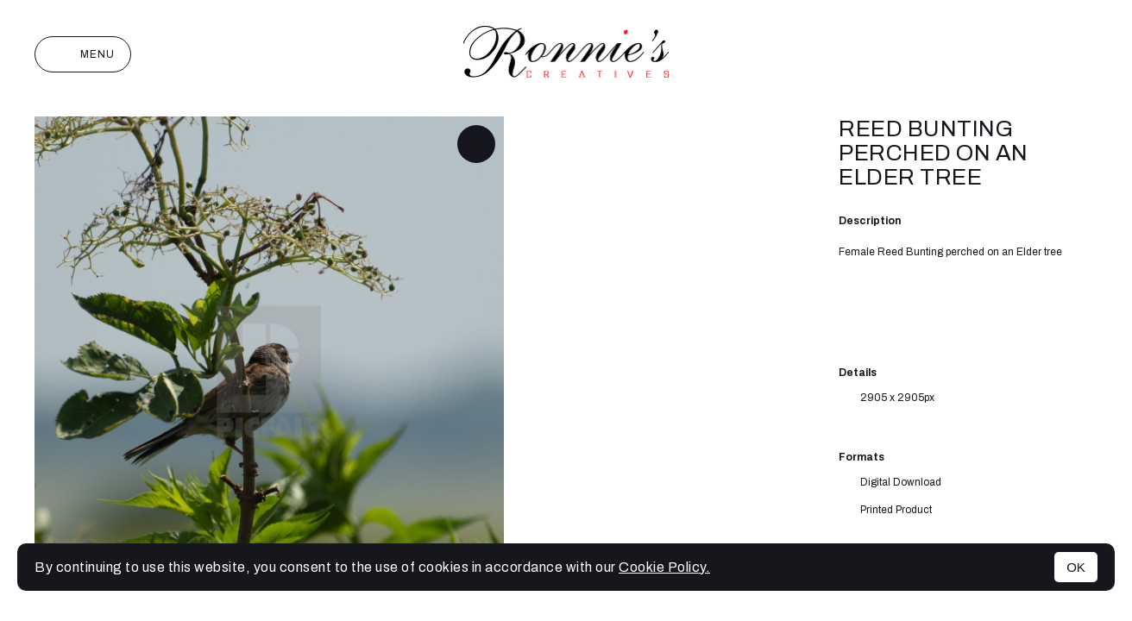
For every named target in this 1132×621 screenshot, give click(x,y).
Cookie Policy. (664, 567)
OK (1075, 567)
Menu (83, 54)
